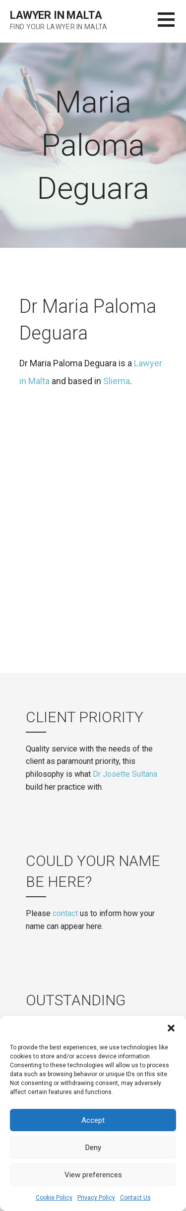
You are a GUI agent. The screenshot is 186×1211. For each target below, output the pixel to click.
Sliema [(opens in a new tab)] (116, 381)
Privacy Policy (96, 1197)
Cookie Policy (54, 1197)
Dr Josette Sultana (125, 774)
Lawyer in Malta (56, 15)
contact (65, 913)
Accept (93, 1120)
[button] (171, 1028)
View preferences (93, 1174)
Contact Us (135, 1197)
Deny (93, 1147)
